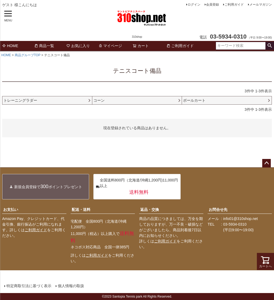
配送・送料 (81, 209)
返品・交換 (149, 209)
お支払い (10, 209)
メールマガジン (260, 4)
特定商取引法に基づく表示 (28, 286)
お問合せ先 (218, 209)
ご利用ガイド (234, 4)
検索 (269, 46)
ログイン (194, 4)
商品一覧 (44, 46)
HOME (10, 46)
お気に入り (78, 46)
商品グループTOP (27, 55)
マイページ (110, 46)
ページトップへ (266, 163)
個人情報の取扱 (71, 286)
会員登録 (212, 4)
